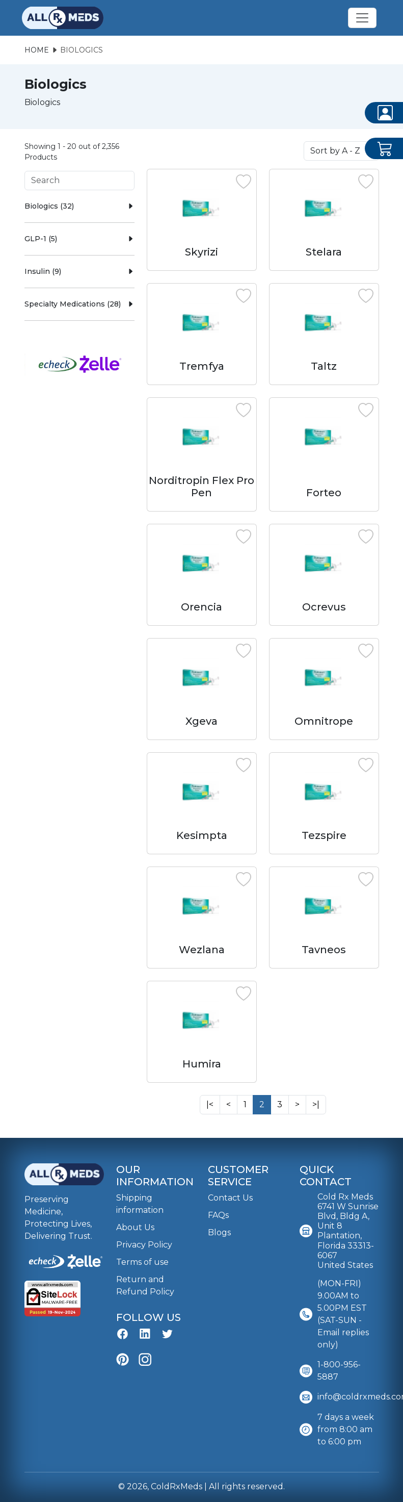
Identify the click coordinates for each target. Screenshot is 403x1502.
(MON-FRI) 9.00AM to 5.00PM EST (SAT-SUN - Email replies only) (334, 1314)
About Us (135, 1227)
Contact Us (230, 1198)
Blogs (219, 1232)
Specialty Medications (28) (79, 304)
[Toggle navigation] (362, 18)
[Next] (210, 1104)
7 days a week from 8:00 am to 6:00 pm (337, 1429)
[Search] (79, 180)
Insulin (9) (79, 271)
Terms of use (142, 1262)
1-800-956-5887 (330, 1371)
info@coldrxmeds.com (339, 1397)
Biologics (81, 50)
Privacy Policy (144, 1245)
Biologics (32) (79, 206)
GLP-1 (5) (79, 238)
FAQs (218, 1215)
